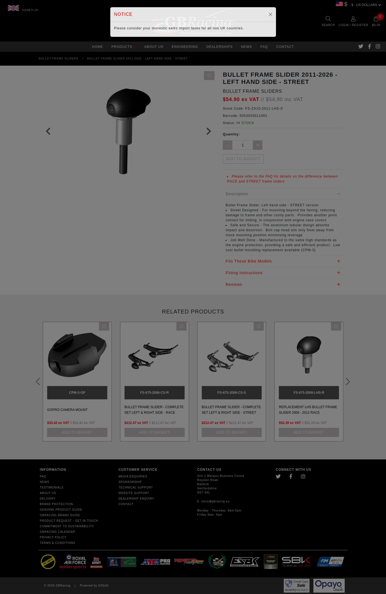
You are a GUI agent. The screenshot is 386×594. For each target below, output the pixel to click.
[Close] (270, 14)
